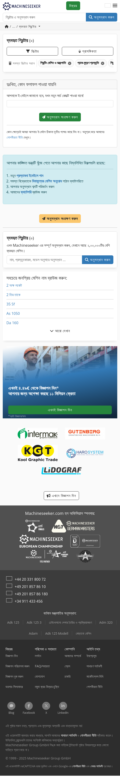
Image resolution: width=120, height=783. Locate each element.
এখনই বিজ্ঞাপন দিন (60, 409)
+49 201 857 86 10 (30, 586)
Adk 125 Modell (56, 633)
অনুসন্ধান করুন (101, 17)
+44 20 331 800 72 (30, 579)
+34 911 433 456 (29, 601)
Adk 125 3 (34, 622)
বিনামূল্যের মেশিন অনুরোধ (47, 181)
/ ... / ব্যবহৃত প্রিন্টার (21, 26)
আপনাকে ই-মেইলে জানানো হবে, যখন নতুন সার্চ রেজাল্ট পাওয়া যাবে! (45, 95)
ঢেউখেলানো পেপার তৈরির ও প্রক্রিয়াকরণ (70, 622)
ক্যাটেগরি (26, 192)
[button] (115, 5)
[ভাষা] (107, 5)
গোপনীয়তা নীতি (15, 137)
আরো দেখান (60, 330)
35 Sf (10, 304)
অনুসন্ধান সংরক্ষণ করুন (60, 117)
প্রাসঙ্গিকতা (87, 51)
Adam (33, 633)
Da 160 (12, 322)
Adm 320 (106, 622)
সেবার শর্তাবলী (96, 766)
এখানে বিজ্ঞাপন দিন (61, 495)
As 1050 (13, 313)
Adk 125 (13, 622)
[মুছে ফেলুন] (69, 63)
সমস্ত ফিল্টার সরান (22, 63)
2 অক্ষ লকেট (14, 285)
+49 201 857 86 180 (31, 593)
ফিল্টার (32, 51)
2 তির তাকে (13, 294)
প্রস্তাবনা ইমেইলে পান (29, 175)
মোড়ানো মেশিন (83, 633)
